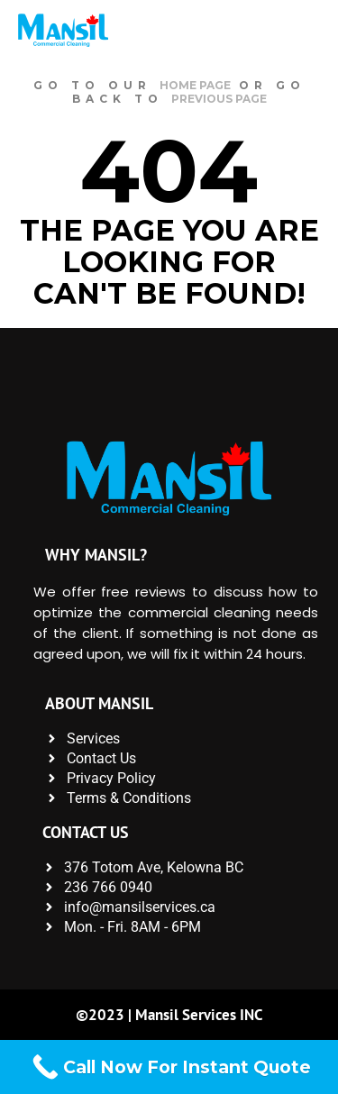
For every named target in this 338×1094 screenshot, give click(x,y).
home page (195, 85)
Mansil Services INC (199, 1015)
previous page (219, 98)
